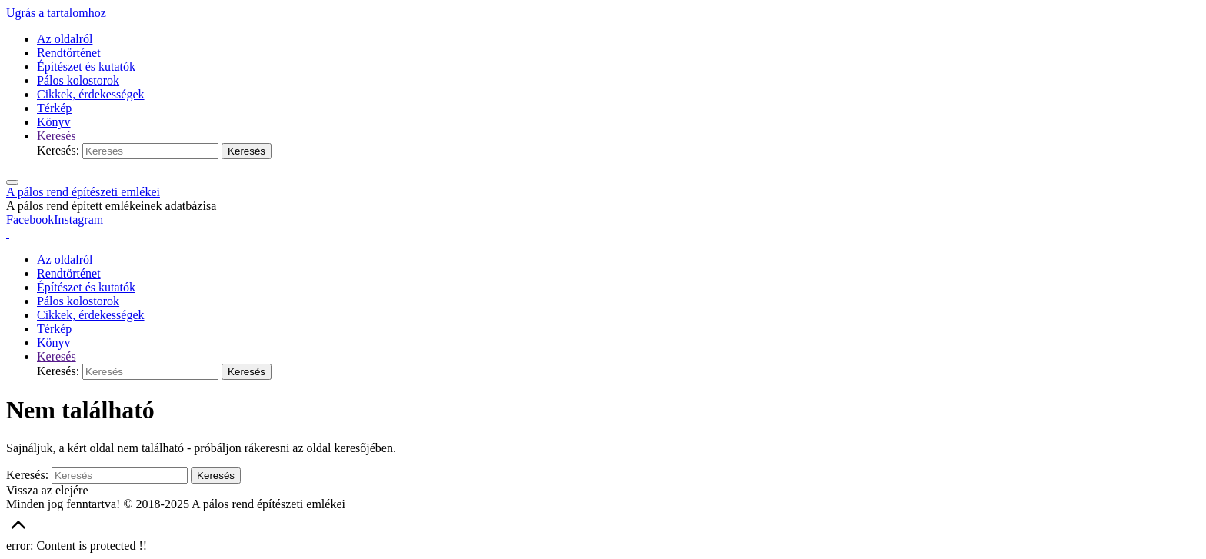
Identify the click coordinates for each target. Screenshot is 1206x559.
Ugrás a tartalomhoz (56, 12)
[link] (56, 135)
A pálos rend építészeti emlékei (83, 191)
